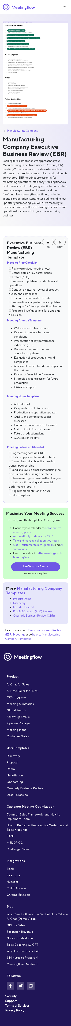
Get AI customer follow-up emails (34, 544)
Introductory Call (23, 607)
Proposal (12, 762)
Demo (11, 769)
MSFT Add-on (16, 888)
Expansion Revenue (20, 931)
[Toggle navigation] (64, 6)
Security (11, 996)
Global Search (16, 710)
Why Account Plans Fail (23, 951)
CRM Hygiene (16, 697)
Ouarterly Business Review (25, 788)
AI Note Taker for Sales (22, 691)
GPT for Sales (16, 925)
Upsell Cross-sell (18, 795)
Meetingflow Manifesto (22, 964)
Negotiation (15, 775)
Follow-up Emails (18, 717)
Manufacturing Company (22, 130)
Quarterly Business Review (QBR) (34, 615)
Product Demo (22, 598)
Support (11, 1001)
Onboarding (15, 782)
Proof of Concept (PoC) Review (32, 611)
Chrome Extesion (18, 894)
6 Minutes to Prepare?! (22, 957)
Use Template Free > (35, 566)
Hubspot (12, 882)
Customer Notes (18, 736)
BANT (11, 836)
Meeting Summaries (20, 704)
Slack (10, 869)
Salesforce (14, 875)
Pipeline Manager (18, 723)
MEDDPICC (15, 842)
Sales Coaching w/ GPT (22, 944)
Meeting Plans (16, 730)
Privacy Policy (14, 1010)
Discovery (19, 603)
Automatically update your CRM (33, 536)
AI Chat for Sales (18, 684)
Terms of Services (17, 1005)
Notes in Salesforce (20, 938)
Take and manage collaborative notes (36, 540)
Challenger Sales (18, 849)
